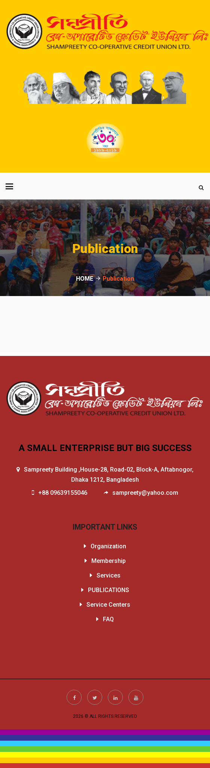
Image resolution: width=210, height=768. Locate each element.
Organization (108, 546)
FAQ (108, 619)
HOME (84, 278)
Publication (118, 278)
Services (109, 575)
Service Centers (108, 604)
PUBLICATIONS (108, 590)
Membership (108, 560)
